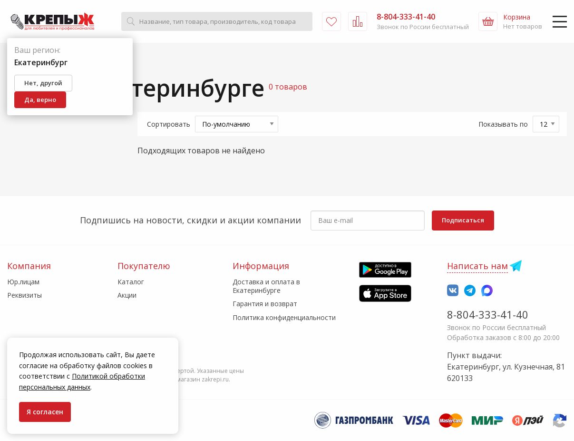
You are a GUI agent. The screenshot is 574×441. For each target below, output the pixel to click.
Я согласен (45, 411)
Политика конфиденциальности (284, 317)
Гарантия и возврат (265, 303)
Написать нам (477, 265)
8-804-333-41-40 (487, 314)
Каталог (130, 281)
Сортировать (168, 124)
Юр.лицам (23, 281)
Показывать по (503, 124)
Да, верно (40, 99)
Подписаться (463, 220)
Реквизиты (24, 295)
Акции (126, 295)
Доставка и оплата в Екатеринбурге (266, 286)
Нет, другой (43, 83)
